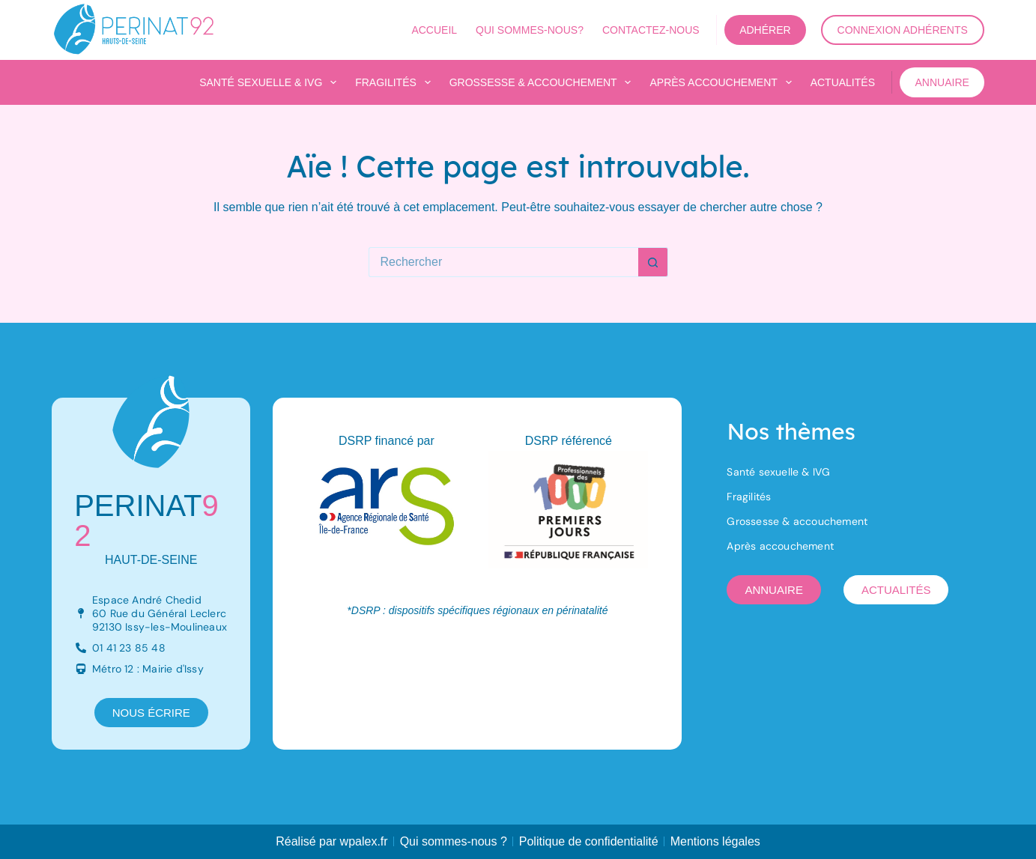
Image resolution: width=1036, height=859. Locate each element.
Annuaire (942, 82)
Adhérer (764, 30)
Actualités (843, 82)
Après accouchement (723, 82)
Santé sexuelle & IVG (270, 82)
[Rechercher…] (503, 262)
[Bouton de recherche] (653, 262)
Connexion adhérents (902, 30)
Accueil (434, 30)
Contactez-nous (651, 30)
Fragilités (395, 82)
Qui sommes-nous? (530, 30)
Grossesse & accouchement (543, 82)
